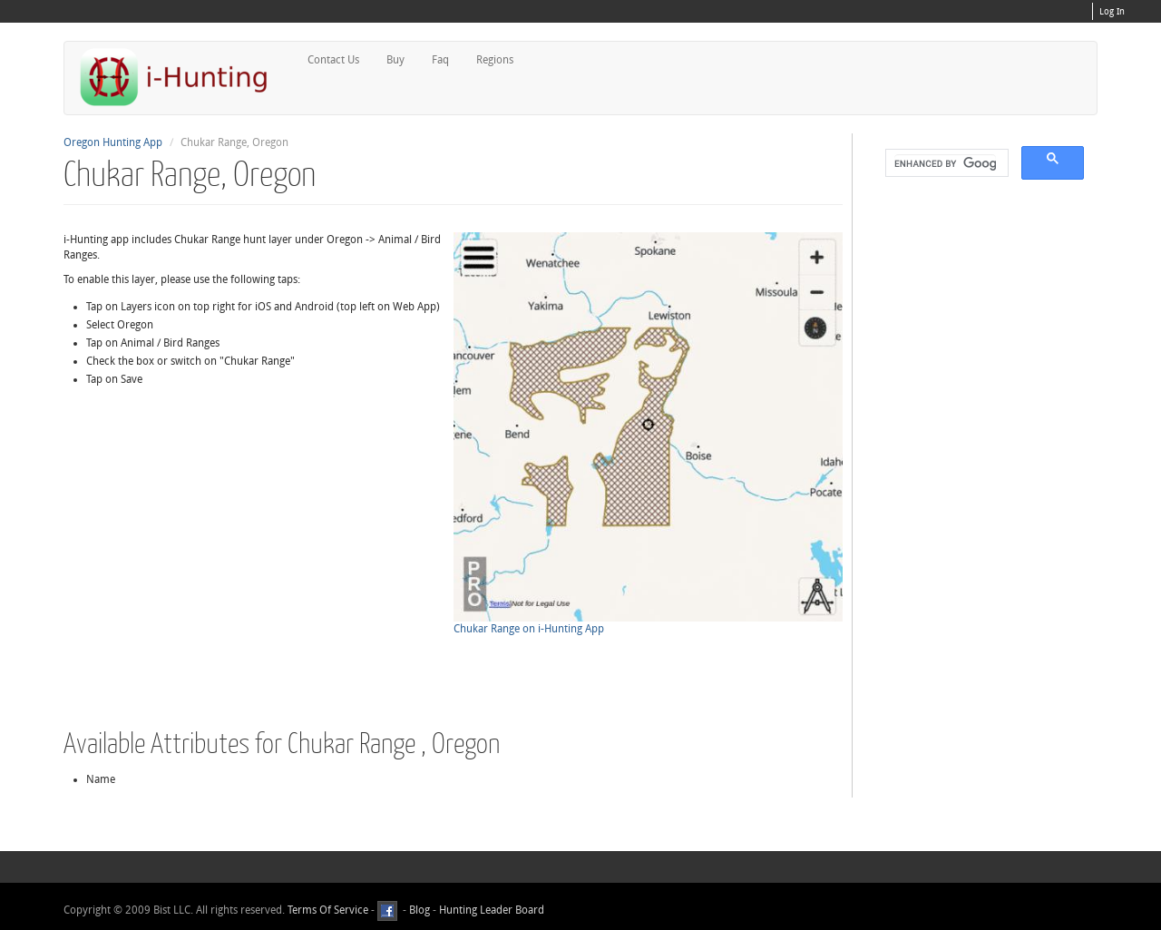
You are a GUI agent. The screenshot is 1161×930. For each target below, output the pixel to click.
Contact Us (333, 60)
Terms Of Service (328, 910)
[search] (945, 163)
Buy (395, 60)
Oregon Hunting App (112, 142)
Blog (419, 910)
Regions (494, 60)
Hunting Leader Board (490, 910)
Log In (1112, 11)
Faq (440, 60)
